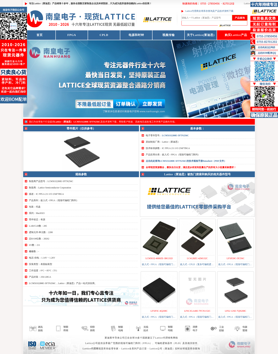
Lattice (247, 3)
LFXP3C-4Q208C (159, 311)
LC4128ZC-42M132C (197, 258)
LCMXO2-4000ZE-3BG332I (159, 258)
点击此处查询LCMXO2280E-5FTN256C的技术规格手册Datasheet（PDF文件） (186, 161)
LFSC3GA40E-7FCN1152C (197, 311)
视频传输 (168, 35)
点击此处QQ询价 (266, 47)
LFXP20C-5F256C (235, 258)
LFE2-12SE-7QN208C (235, 311)
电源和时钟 (136, 35)
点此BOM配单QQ (267, 53)
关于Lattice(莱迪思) (201, 35)
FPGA (71, 35)
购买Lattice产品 (236, 35)
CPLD (104, 35)
